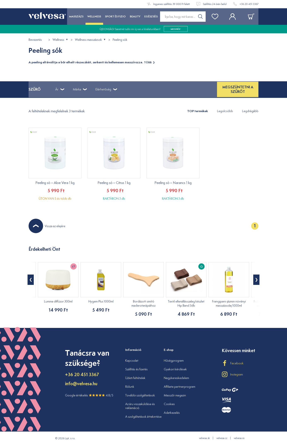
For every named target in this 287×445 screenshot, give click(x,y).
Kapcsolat (131, 360)
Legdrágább (250, 111)
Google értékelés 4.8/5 (89, 395)
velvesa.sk (204, 438)
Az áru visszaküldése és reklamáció (140, 406)
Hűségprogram (174, 360)
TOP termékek (197, 111)
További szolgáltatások (140, 395)
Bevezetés (35, 40)
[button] (256, 280)
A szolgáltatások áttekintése (143, 417)
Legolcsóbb (225, 111)
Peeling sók (120, 40)
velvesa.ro (239, 438)
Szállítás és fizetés (136, 369)
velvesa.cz (221, 438)
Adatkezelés (172, 413)
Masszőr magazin (175, 395)
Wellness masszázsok (88, 40)
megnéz (176, 29)
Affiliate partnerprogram (179, 387)
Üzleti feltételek (135, 378)
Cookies (169, 404)
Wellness (58, 40)
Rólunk (129, 387)
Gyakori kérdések (175, 369)
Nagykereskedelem (176, 378)
